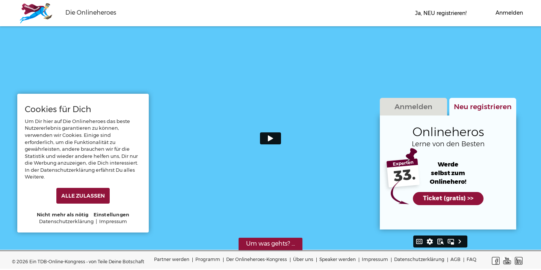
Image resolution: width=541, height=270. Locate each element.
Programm (207, 259)
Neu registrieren (483, 106)
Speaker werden (337, 259)
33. (404, 176)
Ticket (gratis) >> (448, 198)
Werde (448, 164)
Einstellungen (112, 215)
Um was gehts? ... (270, 243)
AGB (455, 259)
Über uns (303, 259)
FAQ (471, 259)
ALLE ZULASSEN (83, 195)
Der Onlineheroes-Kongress (256, 259)
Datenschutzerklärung (419, 259)
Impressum (375, 259)
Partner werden (171, 259)
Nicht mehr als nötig (63, 215)
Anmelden (413, 106)
